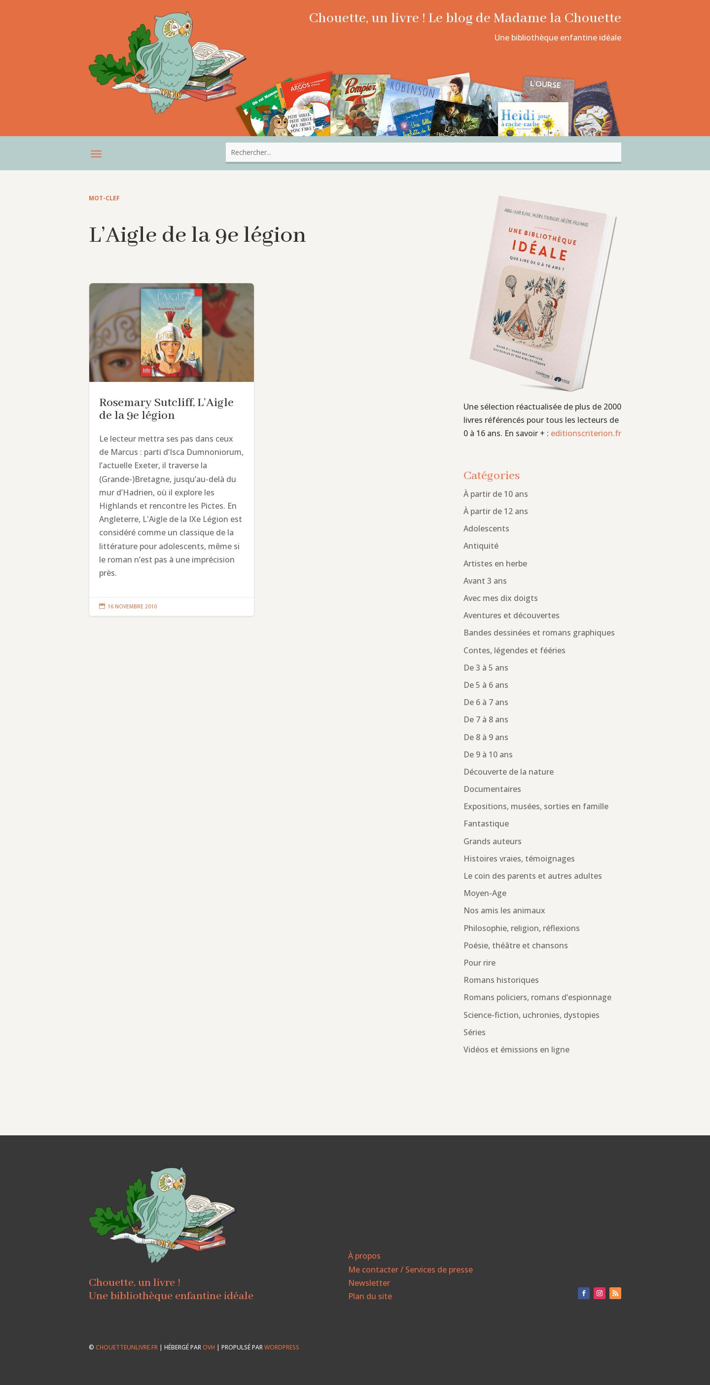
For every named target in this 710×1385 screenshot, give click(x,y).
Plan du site (370, 1296)
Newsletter (369, 1282)
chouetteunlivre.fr (127, 1347)
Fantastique (486, 823)
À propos (364, 1255)
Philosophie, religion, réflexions (521, 928)
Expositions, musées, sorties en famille (535, 806)
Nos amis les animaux (504, 910)
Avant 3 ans (485, 580)
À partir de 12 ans (495, 511)
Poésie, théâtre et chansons (515, 945)
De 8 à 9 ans (485, 737)
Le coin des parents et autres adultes (532, 875)
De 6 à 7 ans (485, 702)
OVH (209, 1347)
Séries (474, 1032)
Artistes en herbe (495, 563)
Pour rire (479, 962)
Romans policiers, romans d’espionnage (537, 997)
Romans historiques (501, 979)
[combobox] (423, 152)
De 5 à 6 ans (485, 684)
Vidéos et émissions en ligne (516, 1049)
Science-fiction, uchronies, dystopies (531, 1015)
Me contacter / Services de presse (410, 1269)
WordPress (281, 1347)
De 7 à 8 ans (485, 719)
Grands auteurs (492, 841)
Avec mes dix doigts (500, 598)
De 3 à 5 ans (485, 667)
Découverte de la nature (508, 771)
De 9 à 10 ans (488, 754)
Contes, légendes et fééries (514, 650)
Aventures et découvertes (511, 615)
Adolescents (486, 528)
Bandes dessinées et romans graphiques (539, 632)
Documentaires (492, 789)
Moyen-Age (484, 893)
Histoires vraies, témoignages (519, 858)
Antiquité (480, 545)
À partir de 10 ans (495, 493)
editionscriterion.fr (586, 433)
